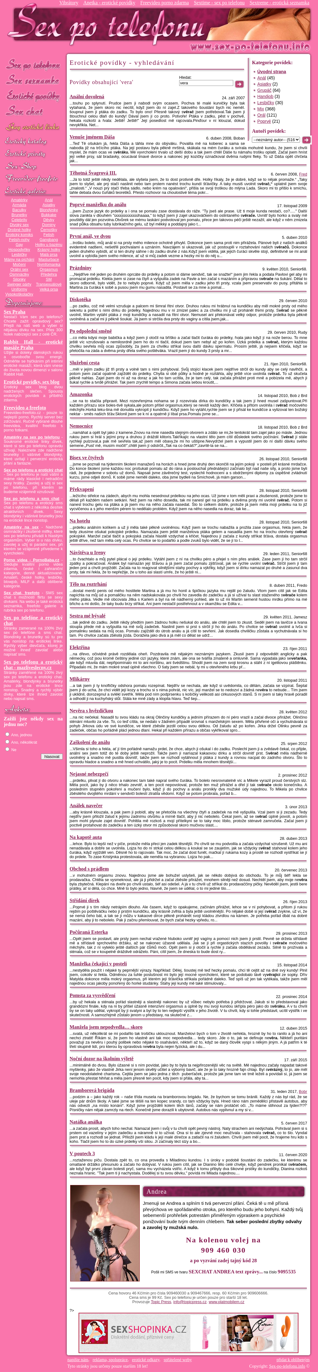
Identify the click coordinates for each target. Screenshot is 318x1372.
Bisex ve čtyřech (87, 457)
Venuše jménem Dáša (92, 137)
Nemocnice (81, 426)
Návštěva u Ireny (88, 552)
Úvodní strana (271, 71)
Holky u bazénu (48, 245)
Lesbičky (19, 254)
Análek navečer (86, 805)
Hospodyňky (19, 249)
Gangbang (48, 240)
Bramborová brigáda (92, 1090)
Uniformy (19, 289)
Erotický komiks (19, 235)
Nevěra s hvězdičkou (91, 710)
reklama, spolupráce (110, 1359)
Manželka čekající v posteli (98, 963)
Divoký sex (19, 225)
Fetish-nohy (19, 240)
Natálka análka (86, 1122)
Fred (303, 174)
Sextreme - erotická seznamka (279, 2)
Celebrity (19, 220)
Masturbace (49, 259)
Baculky (19, 210)
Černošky (48, 230)
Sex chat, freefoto (21, 593)
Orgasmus (49, 269)
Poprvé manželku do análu (98, 204)
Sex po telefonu (33, 64)
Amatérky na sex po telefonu (32, 437)
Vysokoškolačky (19, 294)
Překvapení (82, 489)
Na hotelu (80, 520)
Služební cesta (84, 362)
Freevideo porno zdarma (164, 2)
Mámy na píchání (19, 259)
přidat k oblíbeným (293, 1359)
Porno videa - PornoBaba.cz (31, 560)
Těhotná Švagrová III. (93, 173)
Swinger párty (19, 284)
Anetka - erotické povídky (109, 2)
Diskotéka (80, 299)
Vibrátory (68, 2)
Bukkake (49, 215)
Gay (19, 245)
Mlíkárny (80, 679)
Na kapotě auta (86, 837)
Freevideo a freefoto (25, 407)
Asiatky (49, 205)
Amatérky (19, 200)
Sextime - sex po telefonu (219, 2)
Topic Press (161, 1302)
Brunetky (19, 215)
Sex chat (33, 112)
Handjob (265, 96)
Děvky (48, 220)
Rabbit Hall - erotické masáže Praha (33, 344)
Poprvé (264, 121)
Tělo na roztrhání (88, 584)
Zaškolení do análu (90, 742)
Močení (19, 264)
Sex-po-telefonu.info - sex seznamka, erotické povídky (108, 24)
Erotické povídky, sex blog (31, 382)
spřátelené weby (178, 1359)
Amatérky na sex (21, 527)
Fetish (48, 235)
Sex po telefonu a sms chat (31, 499)
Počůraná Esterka (89, 932)
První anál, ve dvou (90, 236)
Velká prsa (48, 289)
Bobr (303, 1091)
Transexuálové (49, 284)
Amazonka (81, 394)
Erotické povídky (33, 96)
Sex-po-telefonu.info (287, 1366)
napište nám (77, 1359)
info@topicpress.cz (190, 1302)
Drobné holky (19, 230)
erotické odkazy (145, 1359)
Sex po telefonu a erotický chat (33, 470)
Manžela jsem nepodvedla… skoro (106, 1027)
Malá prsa (48, 254)
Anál (48, 200)
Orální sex (19, 269)
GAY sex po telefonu (33, 128)
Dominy (49, 225)
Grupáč (264, 90)
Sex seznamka (33, 80)
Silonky (19, 279)
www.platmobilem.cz (226, 1302)
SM (49, 279)
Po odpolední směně (91, 331)
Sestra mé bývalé (88, 615)
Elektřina (80, 647)
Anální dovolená (87, 96)
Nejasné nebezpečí (89, 774)
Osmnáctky (19, 274)
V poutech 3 (82, 1153)
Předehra (49, 274)
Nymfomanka (49, 264)
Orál (261, 115)
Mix (260, 108)
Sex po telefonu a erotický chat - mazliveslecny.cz (33, 664)
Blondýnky (49, 210)
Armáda (19, 205)
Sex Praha (14, 311)
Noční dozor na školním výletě (102, 1058)
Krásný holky (49, 249)
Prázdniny (81, 267)
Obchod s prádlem (89, 868)
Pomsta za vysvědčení (93, 995)
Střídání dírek (84, 900)
